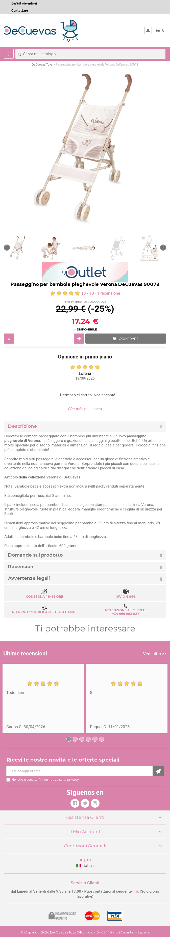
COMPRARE (128, 339)
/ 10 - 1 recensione (85, 293)
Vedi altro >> (155, 653)
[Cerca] (90, 54)
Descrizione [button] (22, 426)
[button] (7, 248)
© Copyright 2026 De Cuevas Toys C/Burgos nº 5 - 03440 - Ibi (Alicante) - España (85, 932)
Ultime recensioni (25, 653)
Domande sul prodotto (35, 555)
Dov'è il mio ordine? (24, 4)
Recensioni (21, 566)
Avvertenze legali (29, 578)
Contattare (19, 10)
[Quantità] (44, 339)
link (136, 891)
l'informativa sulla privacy (58, 779)
